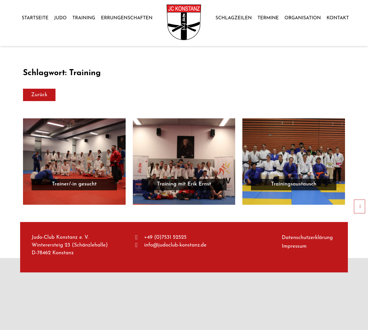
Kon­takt (338, 18)
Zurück (39, 95)
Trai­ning (83, 18)
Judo (60, 18)
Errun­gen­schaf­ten (126, 18)
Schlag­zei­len (234, 18)
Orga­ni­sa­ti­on (303, 18)
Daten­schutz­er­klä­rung (307, 237)
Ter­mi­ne (268, 18)
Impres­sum (294, 246)
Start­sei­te (35, 18)
